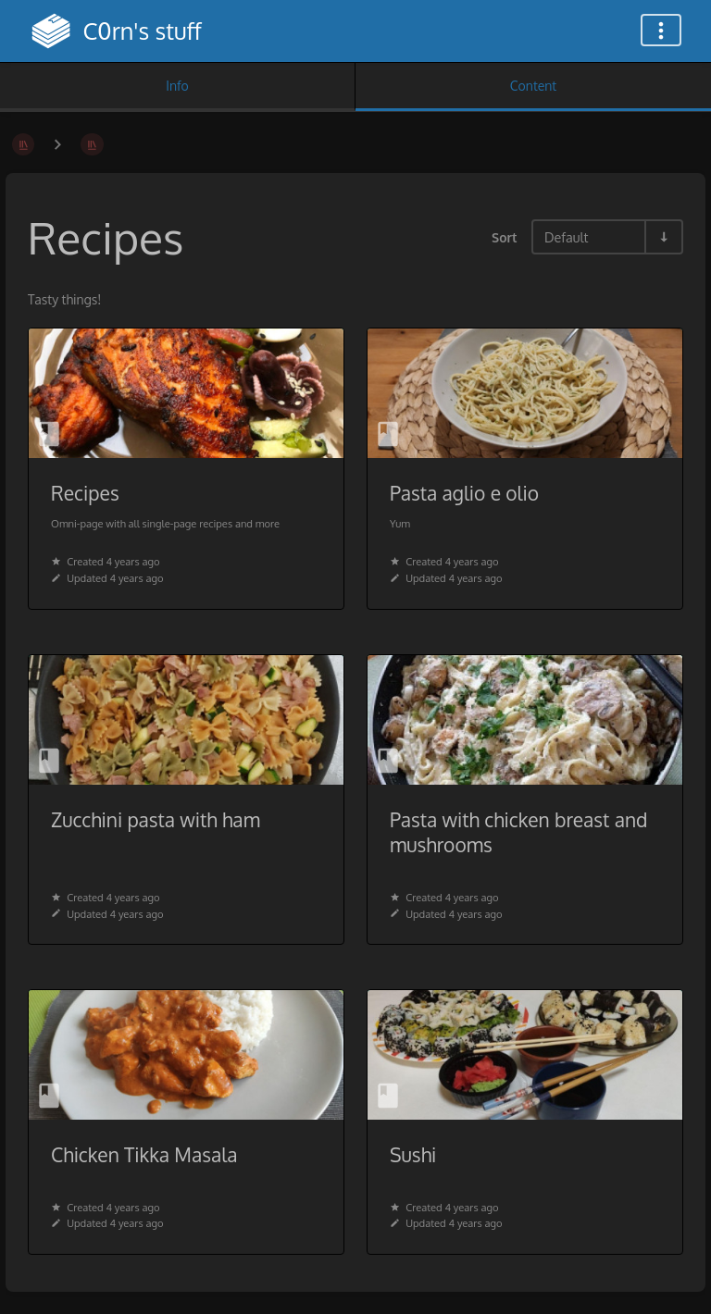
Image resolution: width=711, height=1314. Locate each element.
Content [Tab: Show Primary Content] (533, 85)
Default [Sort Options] (566, 237)
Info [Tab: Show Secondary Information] (177, 85)
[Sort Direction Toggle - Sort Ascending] (662, 237)
